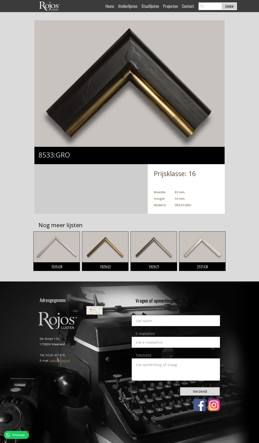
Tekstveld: (144, 355)
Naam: (141, 312)
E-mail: (45, 360)
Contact (188, 6)
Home (109, 6)
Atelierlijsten (127, 6)
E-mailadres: (145, 334)
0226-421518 (55, 355)
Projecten (170, 6)
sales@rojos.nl (60, 360)
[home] (49, 6)
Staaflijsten (150, 6)
